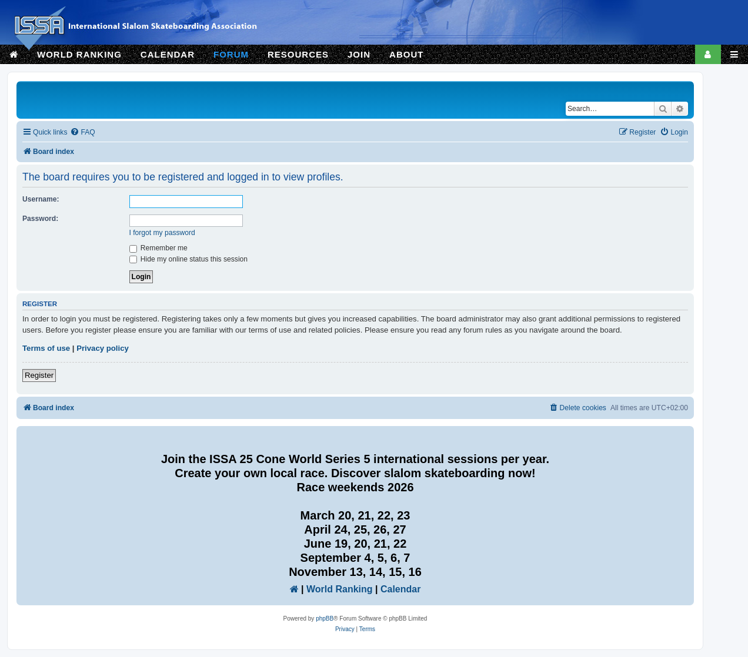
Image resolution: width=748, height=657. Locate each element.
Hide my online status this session (188, 259)
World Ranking (339, 589)
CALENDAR (168, 54)
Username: (40, 199)
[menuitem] (82, 132)
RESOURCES (298, 54)
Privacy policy (102, 348)
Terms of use (46, 348)
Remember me (158, 248)
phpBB (324, 618)
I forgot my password (162, 233)
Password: (40, 218)
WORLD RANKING (79, 54)
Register (39, 375)
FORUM (231, 54)
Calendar (400, 589)
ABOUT (406, 54)
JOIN (359, 54)
